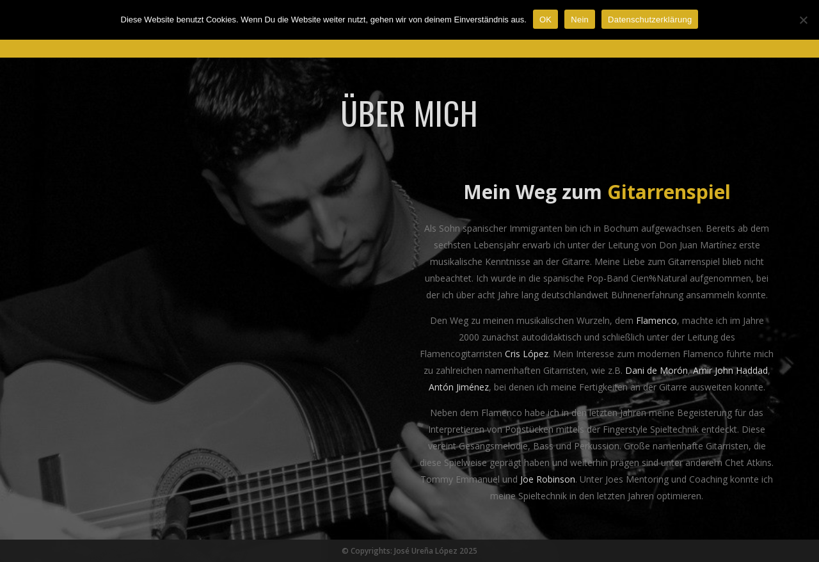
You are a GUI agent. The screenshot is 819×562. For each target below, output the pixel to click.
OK (545, 19)
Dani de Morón (656, 370)
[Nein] (803, 19)
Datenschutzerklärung (650, 19)
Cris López (526, 354)
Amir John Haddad (730, 370)
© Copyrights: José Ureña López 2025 (409, 550)
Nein (580, 19)
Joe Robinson (547, 479)
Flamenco (656, 320)
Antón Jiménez (459, 387)
